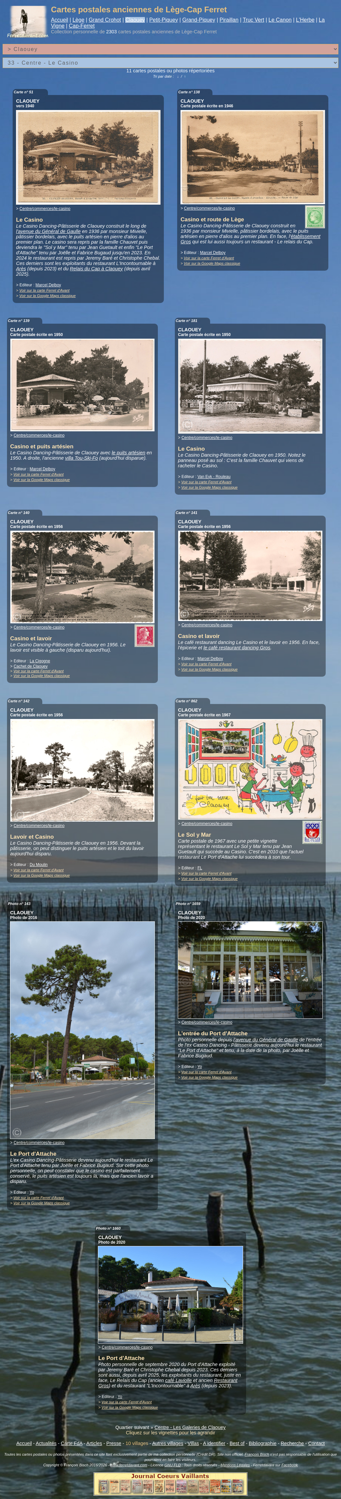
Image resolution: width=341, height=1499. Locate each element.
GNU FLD (173, 1465)
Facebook (289, 1465)
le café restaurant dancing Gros (236, 647)
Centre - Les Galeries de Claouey (190, 1427)
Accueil (59, 20)
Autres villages (167, 1443)
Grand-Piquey (198, 20)
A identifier (214, 1443)
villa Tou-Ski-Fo (81, 458)
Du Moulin (39, 864)
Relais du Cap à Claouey (96, 268)
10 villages (137, 1443)
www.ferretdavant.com (128, 1465)
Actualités (46, 1443)
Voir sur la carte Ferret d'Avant (44, 290)
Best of (236, 1443)
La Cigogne (40, 661)
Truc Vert (253, 20)
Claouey (135, 20)
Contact (316, 1443)
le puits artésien (128, 452)
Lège (79, 20)
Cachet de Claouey (31, 666)
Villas (193, 1443)
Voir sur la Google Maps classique (47, 296)
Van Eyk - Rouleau (213, 476)
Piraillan (228, 20)
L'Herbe (305, 20)
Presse (113, 1443)
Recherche (292, 1443)
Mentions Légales (235, 1465)
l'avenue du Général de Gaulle (48, 231)
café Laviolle (178, 1380)
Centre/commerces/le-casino (45, 208)
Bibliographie (262, 1443)
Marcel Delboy (48, 285)
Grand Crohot (105, 20)
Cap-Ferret (82, 26)
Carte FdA (72, 1443)
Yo (32, 1192)
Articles (94, 1443)
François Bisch (257, 1454)
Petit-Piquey (163, 20)
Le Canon (279, 20)
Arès (21, 268)
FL (199, 868)
